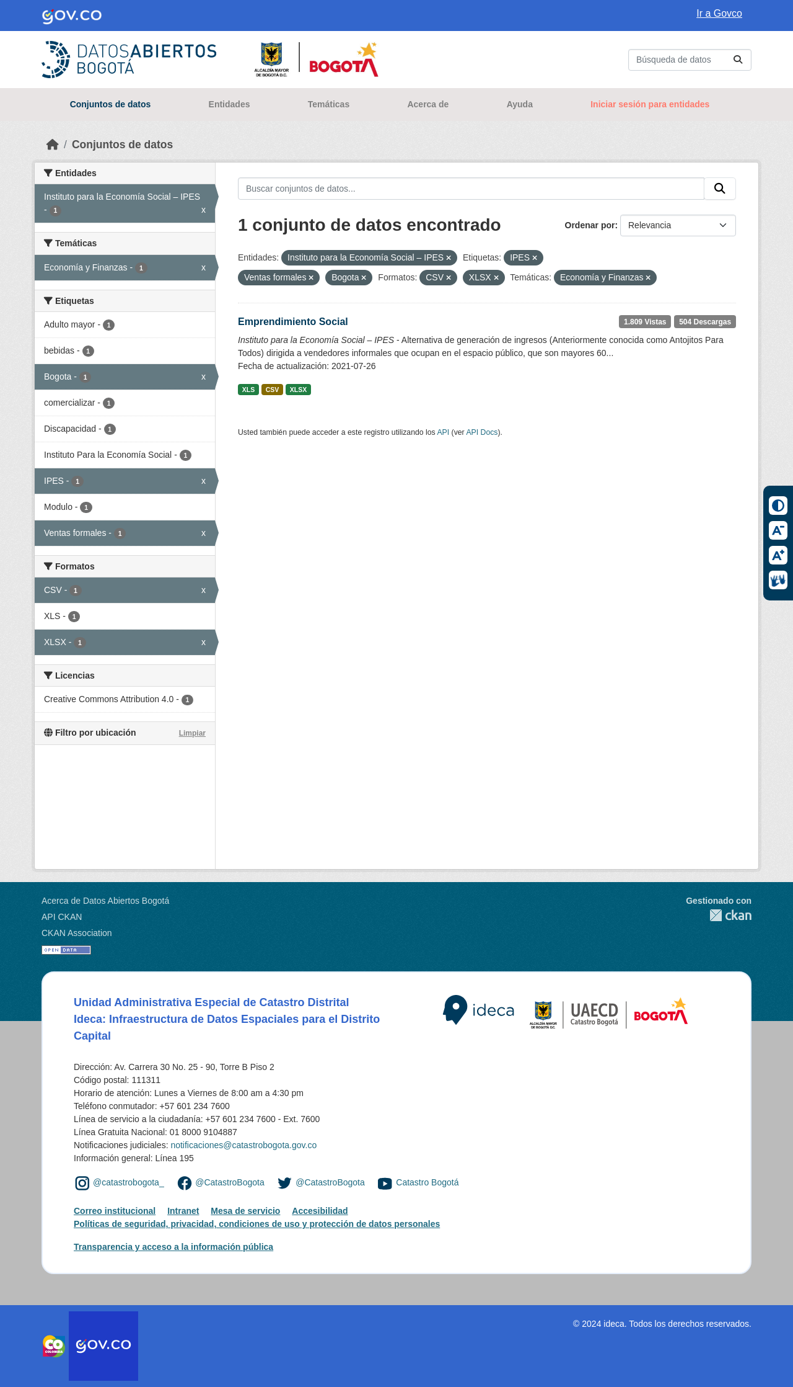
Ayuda (520, 104)
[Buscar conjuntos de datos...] (689, 60)
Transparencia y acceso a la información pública (173, 1247)
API (443, 432)
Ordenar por (590, 225)
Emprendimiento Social (293, 321)
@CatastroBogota (230, 1182)
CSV (272, 389)
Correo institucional (115, 1211)
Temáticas (328, 104)
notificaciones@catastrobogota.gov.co (243, 1145)
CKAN (718, 915)
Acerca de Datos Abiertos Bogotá (105, 901)
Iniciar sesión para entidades (649, 104)
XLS (248, 389)
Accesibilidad (320, 1211)
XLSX (298, 389)
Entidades (229, 104)
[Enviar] (737, 60)
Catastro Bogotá (427, 1182)
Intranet (183, 1211)
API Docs (481, 432)
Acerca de (428, 104)
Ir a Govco (719, 13)
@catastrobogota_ (128, 1182)
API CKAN (62, 917)
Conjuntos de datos (110, 104)
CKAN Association (77, 933)
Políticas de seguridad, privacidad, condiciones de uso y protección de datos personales (257, 1224)
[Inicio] (52, 144)
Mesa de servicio (245, 1211)
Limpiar (192, 733)
